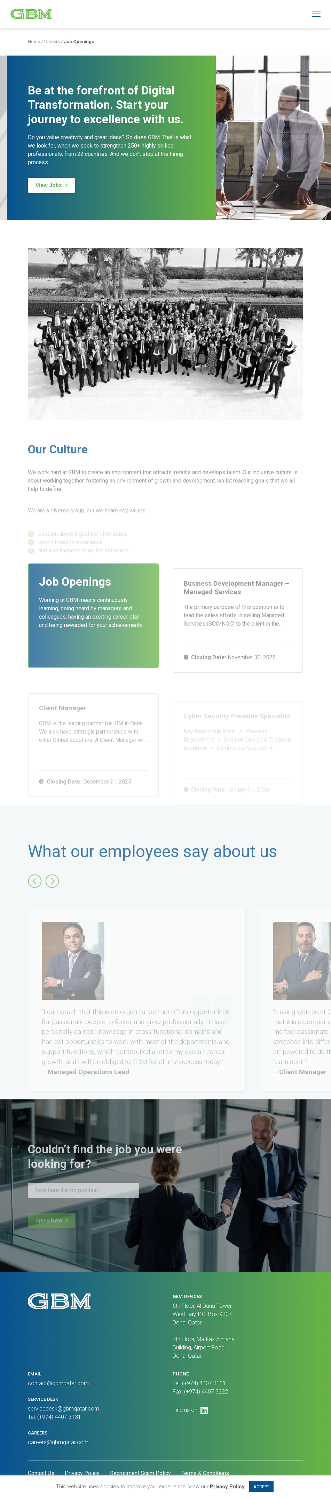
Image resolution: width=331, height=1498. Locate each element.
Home (34, 42)
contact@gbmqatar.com (58, 1383)
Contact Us (41, 1473)
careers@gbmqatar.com (58, 1442)
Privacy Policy (82, 1473)
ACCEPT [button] (261, 1486)
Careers (52, 42)
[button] (316, 14)
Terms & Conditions (205, 1473)
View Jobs (49, 188)
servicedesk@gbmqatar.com (63, 1408)
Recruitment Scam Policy (140, 1473)
